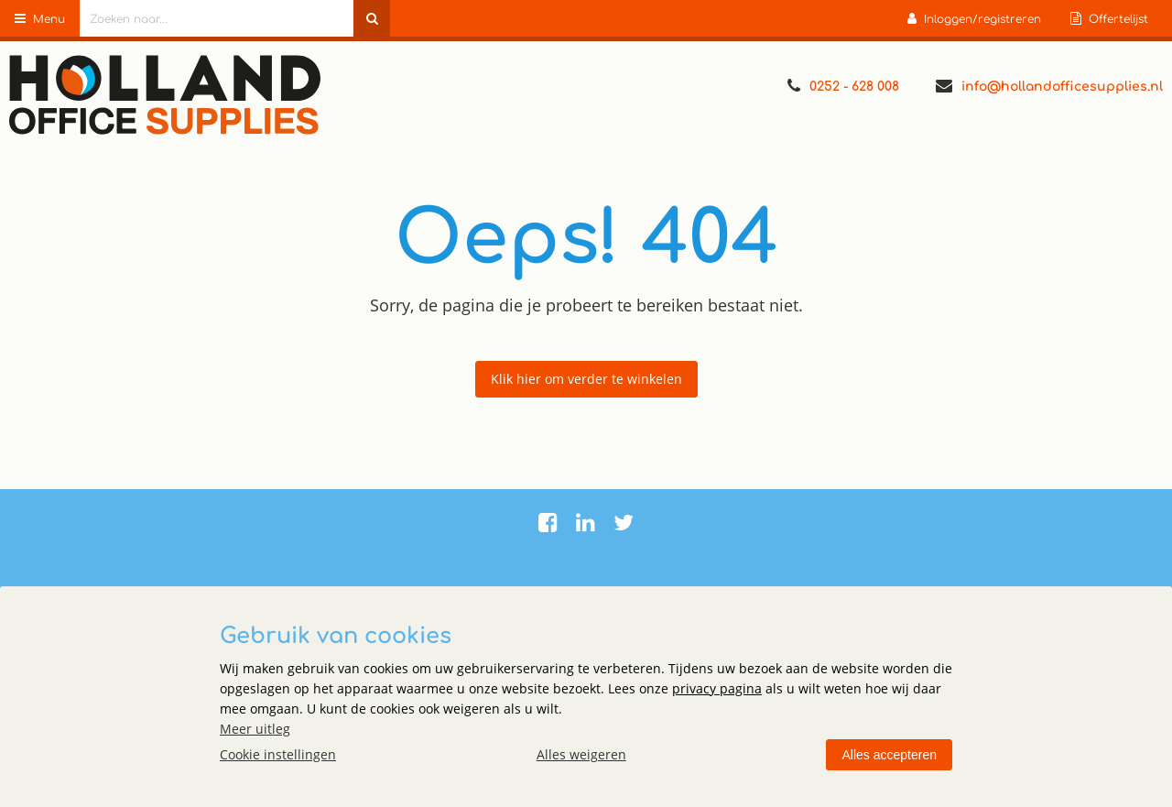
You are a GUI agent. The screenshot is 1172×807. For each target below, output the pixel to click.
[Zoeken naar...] (371, 18)
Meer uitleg (255, 728)
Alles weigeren (581, 754)
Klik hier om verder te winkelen (586, 378)
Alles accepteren (889, 754)
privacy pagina (717, 688)
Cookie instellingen (278, 754)
